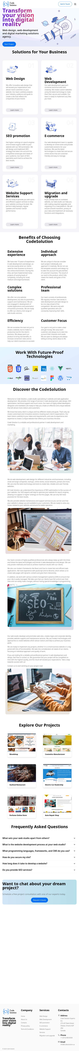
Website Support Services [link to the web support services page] (45, 1030)
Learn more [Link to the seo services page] (16, 167)
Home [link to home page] (23, 1016)
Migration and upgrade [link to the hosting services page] (47, 1035)
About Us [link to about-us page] (24, 1019)
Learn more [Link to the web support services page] (16, 224)
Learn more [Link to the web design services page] (16, 110)
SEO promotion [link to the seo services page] (45, 1022)
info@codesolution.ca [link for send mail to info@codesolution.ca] (68, 1044)
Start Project (9, 44)
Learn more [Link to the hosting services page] (55, 224)
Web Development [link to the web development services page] (46, 1019)
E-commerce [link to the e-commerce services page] (44, 1025)
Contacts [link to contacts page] (24, 1023)
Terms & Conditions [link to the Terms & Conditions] (27, 1029)
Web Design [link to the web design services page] (43, 1016)
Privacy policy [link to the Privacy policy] (25, 1026)
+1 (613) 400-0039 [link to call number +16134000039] (67, 1038)
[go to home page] (9, 4)
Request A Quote (39, 900)
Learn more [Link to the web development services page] (55, 110)
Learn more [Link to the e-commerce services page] (55, 167)
